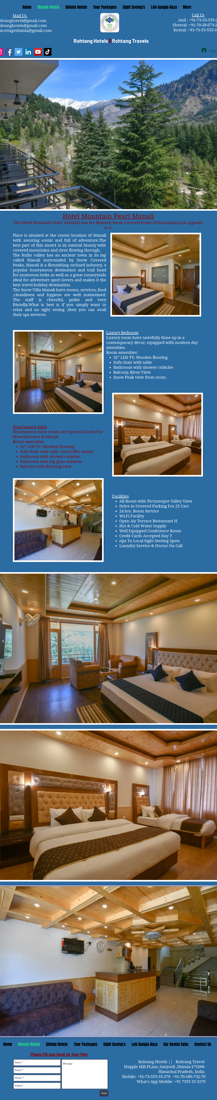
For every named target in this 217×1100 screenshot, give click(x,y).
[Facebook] (9, 52)
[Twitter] (18, 52)
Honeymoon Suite (30, 427)
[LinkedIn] (28, 52)
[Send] (104, 1093)
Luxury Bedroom (122, 332)
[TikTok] (48, 52)
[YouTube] (38, 52)
